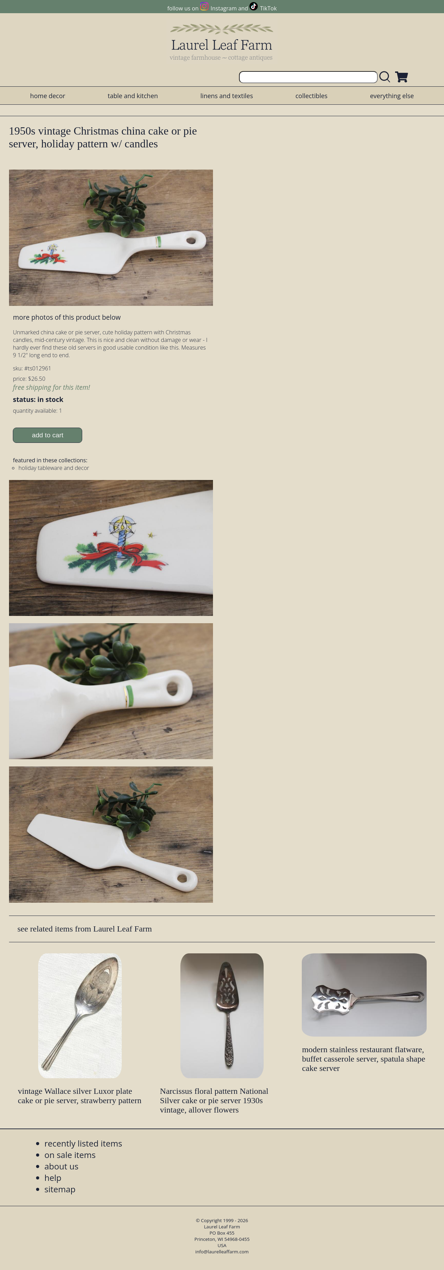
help (52, 1177)
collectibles (311, 96)
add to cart (47, 435)
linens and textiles (226, 96)
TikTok (268, 8)
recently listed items (83, 1143)
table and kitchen (133, 96)
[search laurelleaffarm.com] (386, 77)
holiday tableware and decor (53, 468)
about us (61, 1166)
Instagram (224, 8)
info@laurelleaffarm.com (222, 1251)
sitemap (60, 1189)
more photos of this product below (66, 317)
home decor (47, 96)
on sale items (70, 1154)
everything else (392, 96)
